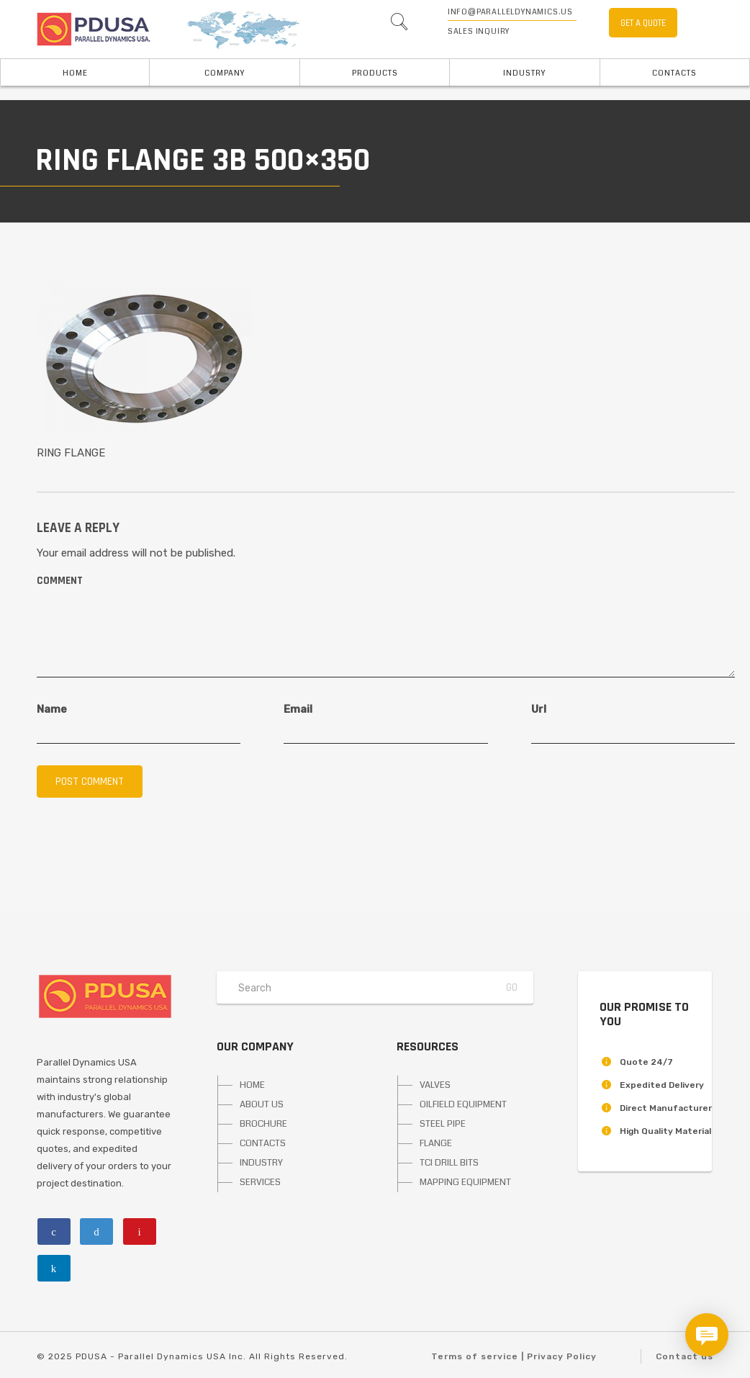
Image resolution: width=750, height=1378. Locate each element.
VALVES (435, 1084)
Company (224, 73)
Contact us (684, 1356)
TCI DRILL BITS (449, 1162)
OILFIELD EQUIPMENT (463, 1104)
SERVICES (260, 1182)
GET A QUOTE (643, 23)
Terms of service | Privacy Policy (514, 1356)
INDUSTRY (524, 73)
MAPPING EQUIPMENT (465, 1182)
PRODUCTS (375, 73)
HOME (252, 1084)
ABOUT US (262, 1104)
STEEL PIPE (443, 1123)
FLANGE (436, 1143)
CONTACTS (263, 1143)
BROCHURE (263, 1123)
